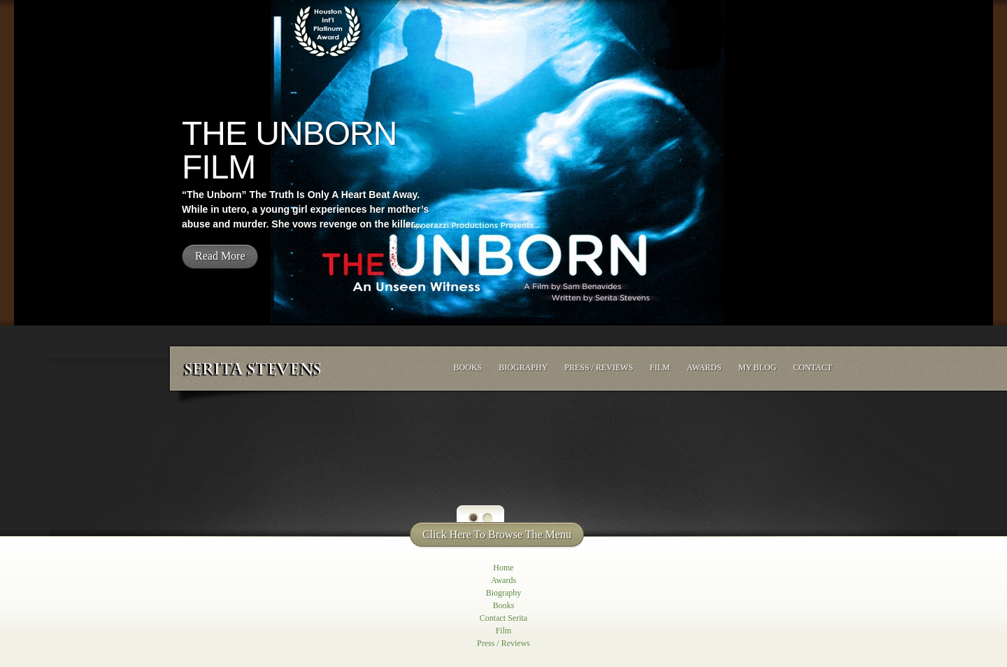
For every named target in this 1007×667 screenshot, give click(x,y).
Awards (704, 367)
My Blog (757, 367)
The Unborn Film (289, 150)
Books (468, 367)
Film (660, 367)
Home (503, 568)
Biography (523, 367)
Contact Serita (503, 618)
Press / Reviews (598, 367)
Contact (812, 367)
